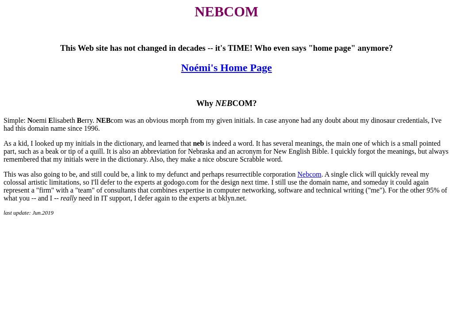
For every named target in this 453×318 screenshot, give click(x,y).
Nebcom (309, 174)
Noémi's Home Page (226, 67)
